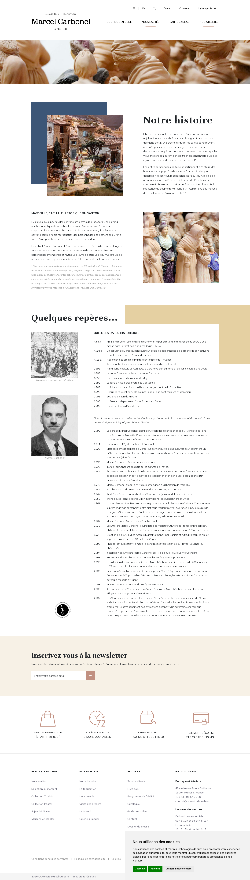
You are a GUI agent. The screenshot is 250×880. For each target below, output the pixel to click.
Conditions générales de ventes (49, 858)
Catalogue (133, 803)
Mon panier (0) (207, 8)
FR (134, 8)
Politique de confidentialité (90, 858)
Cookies (116, 858)
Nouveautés (150, 21)
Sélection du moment (44, 788)
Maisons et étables (43, 818)
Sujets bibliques (40, 811)
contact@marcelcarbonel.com (192, 801)
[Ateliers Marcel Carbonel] (60, 20)
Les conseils (86, 796)
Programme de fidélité (140, 796)
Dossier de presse (138, 826)
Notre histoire (87, 781)
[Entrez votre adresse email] (58, 675)
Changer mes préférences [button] (178, 868)
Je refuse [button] (155, 868)
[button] (153, 8)
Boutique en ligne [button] (119, 21)
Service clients (136, 781)
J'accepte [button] (140, 868)
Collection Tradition (43, 796)
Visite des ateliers (90, 803)
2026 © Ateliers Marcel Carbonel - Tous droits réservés (63, 876)
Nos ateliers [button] (208, 21)
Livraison (133, 788)
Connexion (184, 8)
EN (143, 8)
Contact (168, 8)
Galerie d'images (89, 818)
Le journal (85, 811)
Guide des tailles (137, 811)
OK (90, 675)
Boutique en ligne (44, 771)
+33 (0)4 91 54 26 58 (151, 736)
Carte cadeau (179, 21)
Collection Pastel (41, 803)
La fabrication (87, 788)
